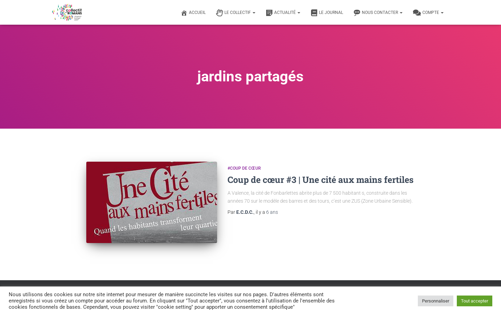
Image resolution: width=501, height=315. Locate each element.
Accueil (193, 12)
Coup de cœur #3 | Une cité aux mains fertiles (321, 179)
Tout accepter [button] (474, 301)
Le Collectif (235, 12)
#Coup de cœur (244, 168)
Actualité (283, 12)
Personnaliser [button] (435, 301)
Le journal (327, 12)
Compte (428, 12)
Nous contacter (378, 12)
